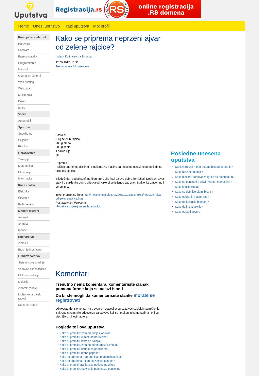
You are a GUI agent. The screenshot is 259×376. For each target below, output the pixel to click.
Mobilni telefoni (28, 210)
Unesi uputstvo (46, 26)
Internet (23, 69)
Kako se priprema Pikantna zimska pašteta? (87, 360)
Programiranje (27, 63)
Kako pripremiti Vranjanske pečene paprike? (87, 364)
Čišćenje (23, 198)
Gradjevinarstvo (29, 256)
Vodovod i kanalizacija (32, 269)
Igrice (21, 107)
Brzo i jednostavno (29, 249)
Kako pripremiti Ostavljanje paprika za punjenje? (90, 368)
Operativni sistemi (29, 75)
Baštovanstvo (26, 204)
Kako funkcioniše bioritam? (192, 201)
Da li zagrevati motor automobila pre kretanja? (204, 166)
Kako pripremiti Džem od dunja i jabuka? (85, 333)
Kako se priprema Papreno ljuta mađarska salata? (91, 356)
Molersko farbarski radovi (29, 296)
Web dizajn (25, 88)
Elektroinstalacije (28, 275)
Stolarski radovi (28, 304)
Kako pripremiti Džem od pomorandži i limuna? (89, 344)
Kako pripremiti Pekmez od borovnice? (84, 337)
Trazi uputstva (76, 26)
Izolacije (23, 281)
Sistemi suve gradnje (31, 262)
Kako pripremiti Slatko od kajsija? (80, 341)
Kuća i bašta (26, 185)
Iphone (22, 230)
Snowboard (25, 133)
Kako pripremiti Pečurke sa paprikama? (84, 349)
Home (23, 26)
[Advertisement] (110, 100)
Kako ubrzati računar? (189, 171)
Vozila (22, 114)
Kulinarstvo (72, 56)
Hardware (24, 43)
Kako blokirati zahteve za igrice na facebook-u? (204, 176)
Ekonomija (24, 172)
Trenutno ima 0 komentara (72, 66)
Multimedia (25, 95)
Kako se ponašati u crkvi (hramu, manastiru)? (203, 181)
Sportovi (24, 127)
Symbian (23, 223)
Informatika (25, 178)
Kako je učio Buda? (187, 186)
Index (59, 56)
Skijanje (23, 140)
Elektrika (23, 191)
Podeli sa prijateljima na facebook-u (78, 206)
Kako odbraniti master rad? (192, 196)
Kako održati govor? (187, 211)
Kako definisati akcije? (189, 206)
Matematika (25, 165)
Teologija (23, 159)
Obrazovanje (26, 153)
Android (23, 217)
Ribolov (23, 146)
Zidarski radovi (27, 288)
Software (23, 50)
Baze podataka (27, 56)
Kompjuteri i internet (32, 37)
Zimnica (86, 56)
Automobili (24, 120)
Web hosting (26, 82)
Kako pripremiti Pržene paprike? (80, 353)
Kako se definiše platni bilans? (194, 191)
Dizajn (22, 101)
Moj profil (101, 26)
